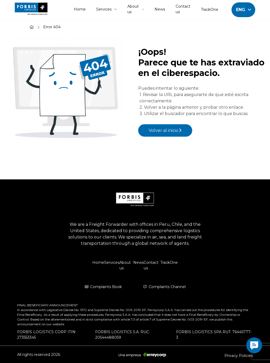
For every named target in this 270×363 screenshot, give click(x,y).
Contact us (183, 9)
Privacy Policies (238, 355)
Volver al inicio (165, 130)
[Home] (32, 27)
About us (135, 9)
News (160, 9)
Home (80, 9)
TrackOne (209, 9)
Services (106, 9)
